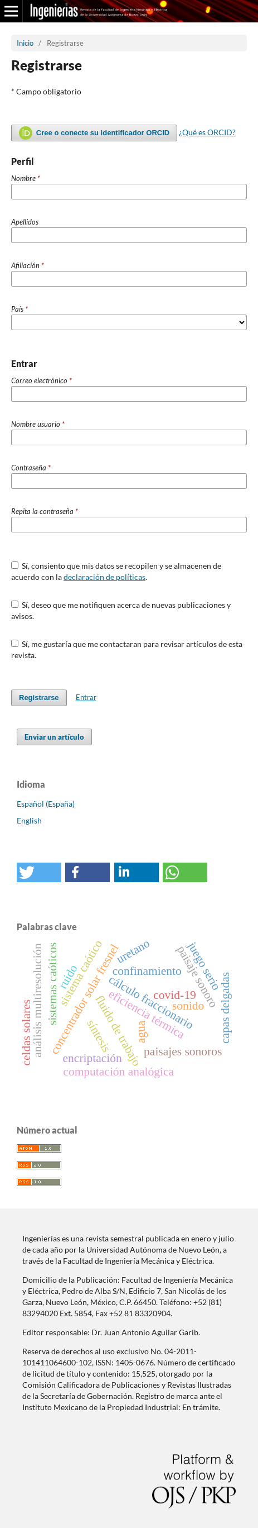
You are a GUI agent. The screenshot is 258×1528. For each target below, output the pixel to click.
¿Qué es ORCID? (207, 132)
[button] (39, 872)
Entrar (86, 697)
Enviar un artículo (54, 736)
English (29, 820)
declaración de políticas (104, 577)
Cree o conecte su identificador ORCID (94, 133)
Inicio (25, 43)
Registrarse (39, 697)
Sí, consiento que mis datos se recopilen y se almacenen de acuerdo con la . (116, 571)
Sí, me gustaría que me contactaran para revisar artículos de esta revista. (127, 649)
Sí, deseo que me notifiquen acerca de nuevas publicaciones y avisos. (121, 610)
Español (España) (46, 803)
